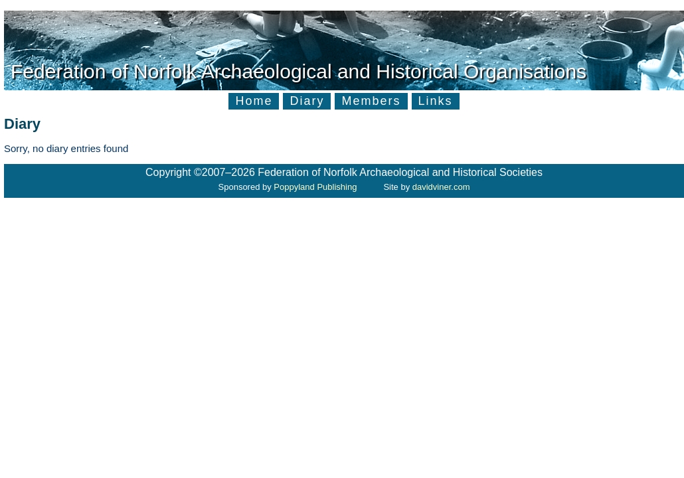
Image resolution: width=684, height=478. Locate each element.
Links (435, 101)
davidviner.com (441, 187)
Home (253, 101)
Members (370, 101)
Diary (307, 101)
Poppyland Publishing (315, 187)
